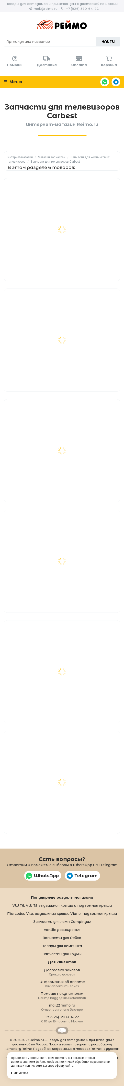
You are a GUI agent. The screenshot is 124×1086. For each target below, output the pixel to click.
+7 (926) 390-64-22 (82, 9)
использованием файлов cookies (34, 1062)
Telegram (116, 82)
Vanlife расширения (62, 930)
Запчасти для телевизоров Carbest (55, 161)
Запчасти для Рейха (62, 938)
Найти (108, 41)
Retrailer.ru (62, 1030)
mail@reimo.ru (45, 9)
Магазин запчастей (51, 157)
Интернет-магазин (20, 157)
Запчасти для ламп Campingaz (62, 921)
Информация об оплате (62, 984)
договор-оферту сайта (58, 1065)
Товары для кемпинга (62, 946)
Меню (13, 81)
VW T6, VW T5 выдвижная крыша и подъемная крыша (62, 905)
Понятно (19, 1073)
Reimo (62, 24)
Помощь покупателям (62, 995)
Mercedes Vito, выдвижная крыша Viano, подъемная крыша (62, 913)
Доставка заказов (62, 972)
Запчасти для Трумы (62, 954)
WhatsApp (104, 82)
